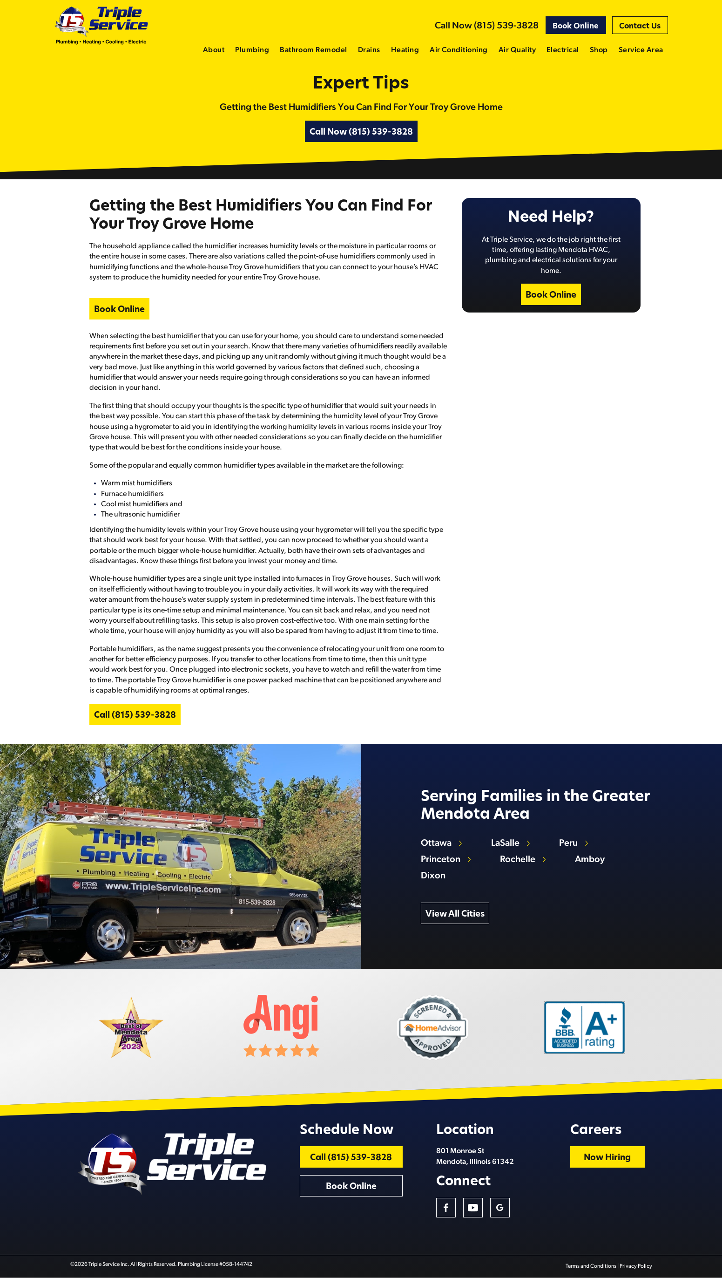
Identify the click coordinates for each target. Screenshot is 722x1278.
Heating (405, 50)
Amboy (590, 859)
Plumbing (252, 50)
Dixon (433, 876)
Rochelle (517, 859)
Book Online (576, 26)
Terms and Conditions (591, 1266)
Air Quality (517, 50)
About (213, 50)
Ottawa (436, 843)
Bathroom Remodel (313, 50)
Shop (599, 50)
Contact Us (640, 26)
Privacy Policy (636, 1266)
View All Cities (455, 914)
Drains (369, 50)
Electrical (563, 50)
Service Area (641, 50)
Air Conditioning (459, 50)
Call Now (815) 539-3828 (487, 26)
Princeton (440, 859)
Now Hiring (607, 1158)
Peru (568, 843)
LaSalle (505, 843)
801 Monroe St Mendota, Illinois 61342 (475, 1156)
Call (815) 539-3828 (135, 715)
